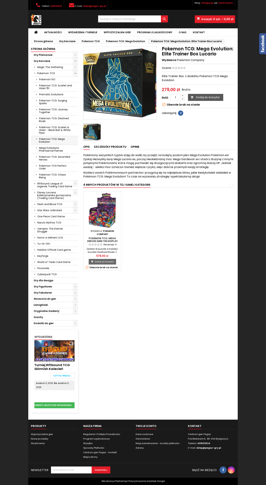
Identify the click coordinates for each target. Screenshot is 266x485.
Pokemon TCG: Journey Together (53, 111)
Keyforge (42, 256)
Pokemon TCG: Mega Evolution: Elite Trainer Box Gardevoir (102, 241)
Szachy (38, 317)
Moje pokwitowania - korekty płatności (157, 443)
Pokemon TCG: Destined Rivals (54, 120)
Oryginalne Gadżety (46, 311)
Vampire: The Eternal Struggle (50, 230)
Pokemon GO (47, 79)
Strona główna (43, 49)
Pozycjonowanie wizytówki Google (147, 481)
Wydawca (169, 60)
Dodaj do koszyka (205, 97)
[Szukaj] (133, 18)
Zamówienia (143, 438)
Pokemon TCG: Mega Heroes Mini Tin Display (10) (216, 241)
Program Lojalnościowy (154, 32)
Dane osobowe (144, 434)
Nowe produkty (39, 438)
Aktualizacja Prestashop (114, 481)
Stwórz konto (225, 2)
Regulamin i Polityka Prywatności (101, 434)
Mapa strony (90, 457)
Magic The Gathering (50, 67)
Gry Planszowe (43, 55)
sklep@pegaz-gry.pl (94, 6)
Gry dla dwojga (43, 280)
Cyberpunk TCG (47, 274)
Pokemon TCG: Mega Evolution (52, 140)
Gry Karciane (42, 61)
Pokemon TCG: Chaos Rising (52, 176)
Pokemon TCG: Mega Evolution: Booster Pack (178, 240)
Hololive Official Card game (54, 250)
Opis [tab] (86, 147)
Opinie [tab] (135, 147)
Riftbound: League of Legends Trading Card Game (54, 185)
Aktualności (53, 32)
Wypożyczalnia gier (117, 32)
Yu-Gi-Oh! (43, 243)
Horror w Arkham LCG (50, 237)
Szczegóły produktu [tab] (110, 147)
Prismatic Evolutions (51, 94)
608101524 (56, 6)
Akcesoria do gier (45, 299)
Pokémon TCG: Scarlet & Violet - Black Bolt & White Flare (55, 130)
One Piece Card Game (51, 216)
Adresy (140, 448)
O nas (182, 32)
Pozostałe (43, 268)
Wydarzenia (43, 337)
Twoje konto (146, 426)
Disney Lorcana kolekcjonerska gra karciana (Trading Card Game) (54, 195)
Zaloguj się (207, 2)
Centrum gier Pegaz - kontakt (100, 452)
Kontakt (199, 32)
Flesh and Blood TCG (49, 204)
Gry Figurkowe (43, 286)
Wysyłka (88, 443)
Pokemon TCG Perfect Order (52, 167)
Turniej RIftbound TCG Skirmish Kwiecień (52, 367)
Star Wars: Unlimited (49, 210)
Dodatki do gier (44, 323)
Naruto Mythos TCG (49, 222)
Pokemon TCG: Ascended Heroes (54, 158)
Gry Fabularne (43, 292)
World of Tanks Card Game (54, 262)
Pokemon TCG (46, 73)
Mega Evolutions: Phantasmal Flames (51, 149)
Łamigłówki (41, 305)
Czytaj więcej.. (62, 375)
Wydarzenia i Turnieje (82, 32)
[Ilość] (175, 97)
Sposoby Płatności (93, 448)
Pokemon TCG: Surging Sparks (53, 102)
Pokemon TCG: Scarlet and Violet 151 (55, 87)
